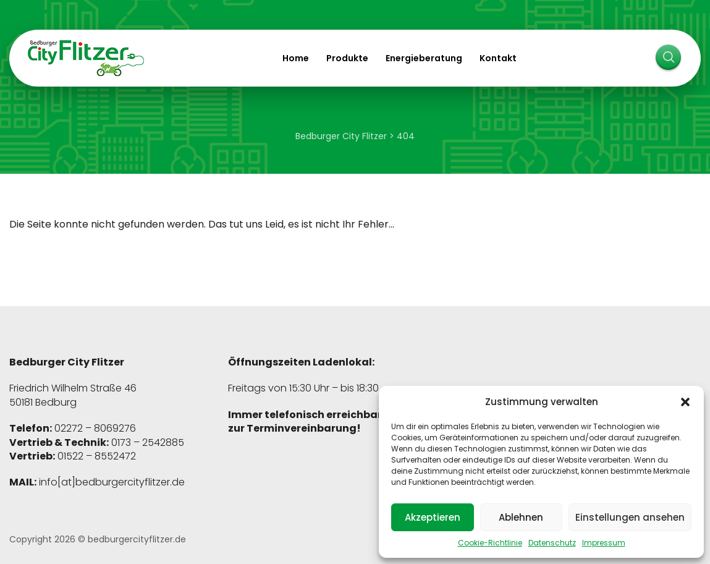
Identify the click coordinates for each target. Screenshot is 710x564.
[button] (685, 402)
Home (295, 58)
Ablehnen (521, 517)
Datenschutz (552, 542)
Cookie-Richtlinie (490, 542)
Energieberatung (424, 58)
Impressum (603, 542)
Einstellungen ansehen (630, 517)
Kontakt (498, 58)
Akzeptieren (432, 517)
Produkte (347, 58)
